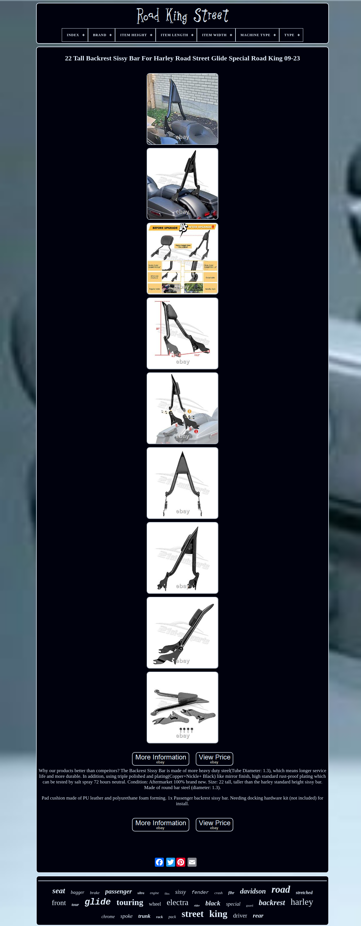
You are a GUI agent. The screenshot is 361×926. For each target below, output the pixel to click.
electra (177, 902)
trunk (144, 916)
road (281, 889)
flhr (231, 893)
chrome (108, 916)
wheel (155, 904)
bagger (77, 892)
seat (58, 890)
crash (218, 893)
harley (302, 902)
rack (159, 917)
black (212, 903)
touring (129, 902)
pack (172, 917)
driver (240, 915)
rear (258, 915)
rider (197, 905)
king (218, 913)
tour (75, 904)
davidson (253, 891)
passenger (118, 891)
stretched (304, 892)
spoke (126, 916)
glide (98, 902)
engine (154, 893)
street (193, 914)
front (59, 903)
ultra (141, 893)
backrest (272, 902)
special (233, 904)
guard (249, 905)
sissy (180, 892)
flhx (167, 893)
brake (95, 892)
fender (200, 892)
